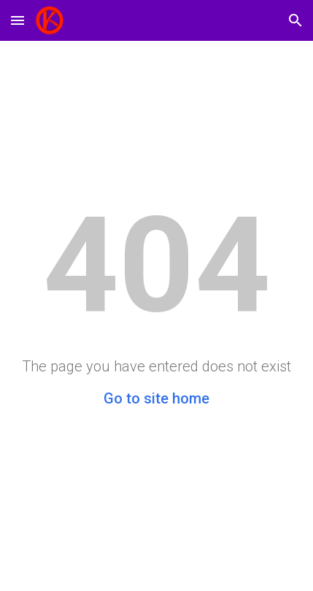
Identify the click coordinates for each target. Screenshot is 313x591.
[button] (17, 20)
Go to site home (156, 398)
